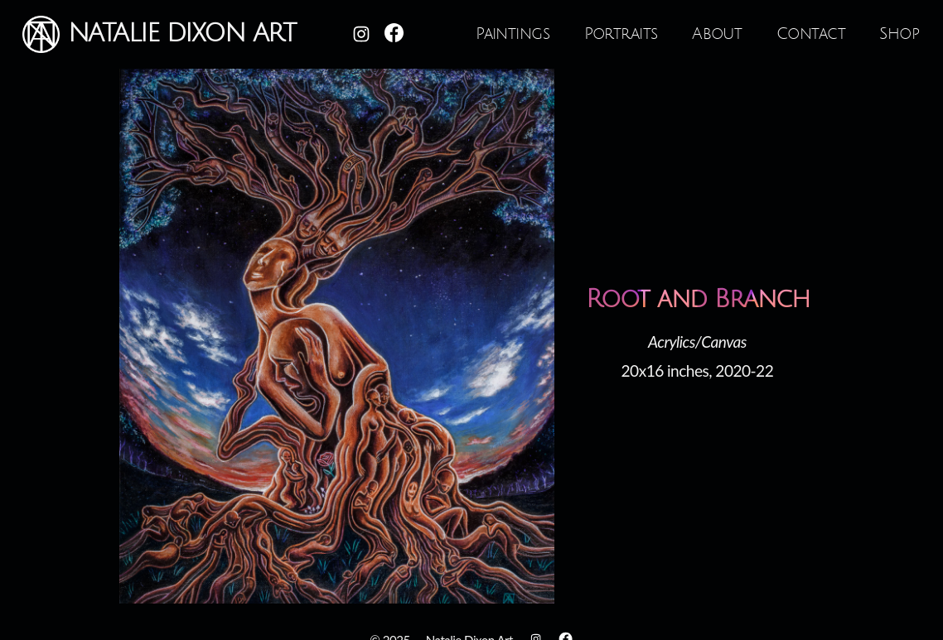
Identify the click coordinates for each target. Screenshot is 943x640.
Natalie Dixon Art (158, 34)
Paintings (512, 34)
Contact (810, 34)
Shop (899, 34)
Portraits (621, 34)
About (717, 34)
